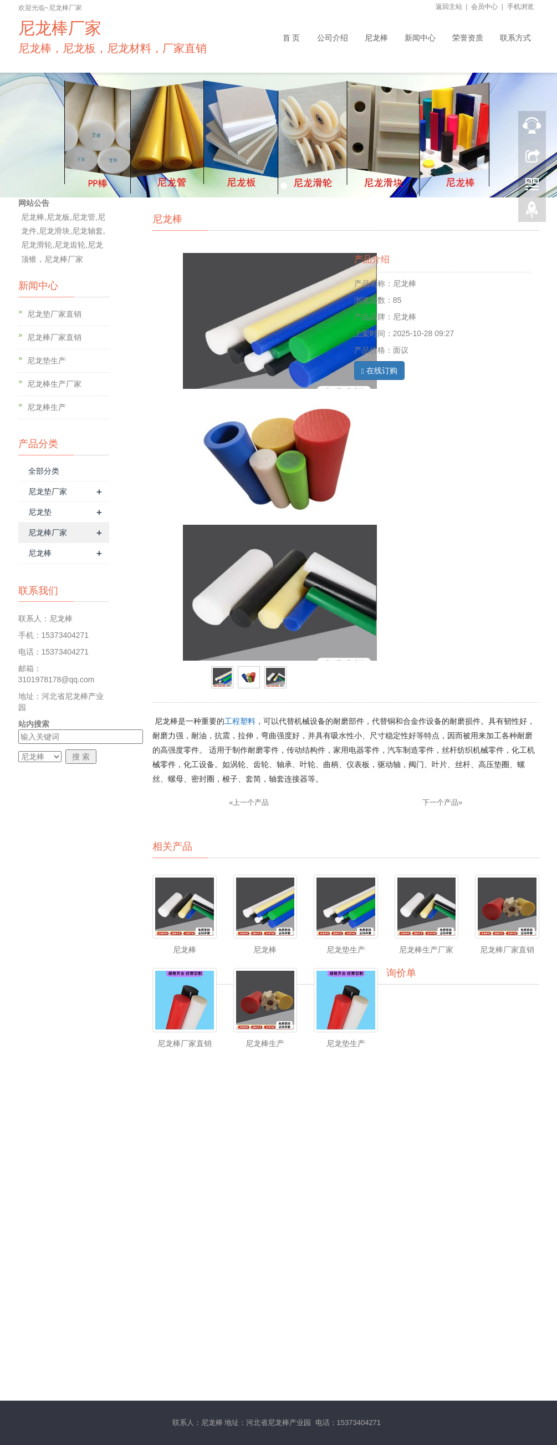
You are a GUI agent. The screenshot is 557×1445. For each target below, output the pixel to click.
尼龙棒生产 (46, 407)
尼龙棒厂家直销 (54, 337)
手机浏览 (520, 7)
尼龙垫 (40, 512)
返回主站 (449, 7)
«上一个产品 (249, 802)
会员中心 (484, 7)
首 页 (291, 37)
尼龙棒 (40, 553)
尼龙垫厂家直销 (54, 314)
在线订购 (379, 371)
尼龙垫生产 (46, 360)
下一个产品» (442, 802)
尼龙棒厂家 (47, 532)
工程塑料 (239, 721)
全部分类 (43, 471)
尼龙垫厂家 (47, 491)
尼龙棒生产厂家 (54, 383)
